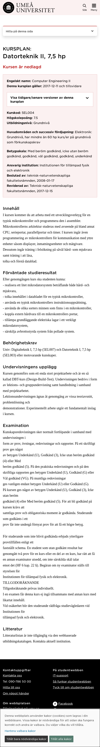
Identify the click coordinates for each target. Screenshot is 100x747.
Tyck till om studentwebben (73, 687)
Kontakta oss (12, 675)
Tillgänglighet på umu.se (21, 708)
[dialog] (50, 728)
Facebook (65, 703)
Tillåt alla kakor (61, 739)
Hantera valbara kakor (20, 730)
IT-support (60, 675)
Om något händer (16, 693)
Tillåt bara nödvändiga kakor (26, 739)
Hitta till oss (11, 687)
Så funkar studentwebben (72, 681)
